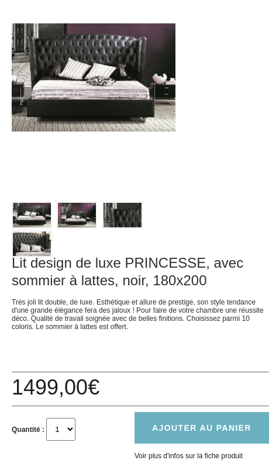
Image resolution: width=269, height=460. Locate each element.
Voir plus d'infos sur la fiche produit (188, 456)
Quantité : (28, 430)
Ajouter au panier (201, 428)
